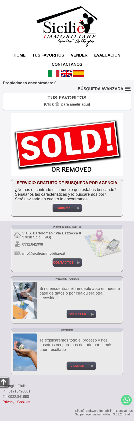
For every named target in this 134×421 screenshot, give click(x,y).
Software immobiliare (100, 411)
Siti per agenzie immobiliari (93, 414)
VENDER (79, 55)
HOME (20, 55)
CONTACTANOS (67, 64)
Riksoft (80, 411)
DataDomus (124, 411)
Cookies (23, 402)
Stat (127, 414)
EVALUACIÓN (107, 55)
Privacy (8, 402)
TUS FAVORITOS (48, 55)
